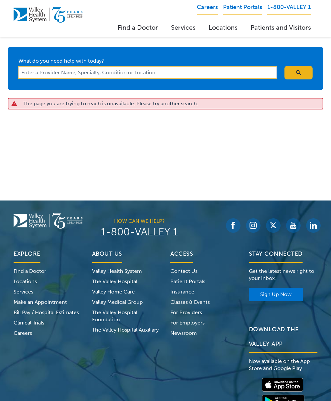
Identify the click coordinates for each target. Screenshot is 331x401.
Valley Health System (117, 271)
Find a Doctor (138, 27)
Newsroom (183, 333)
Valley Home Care (113, 292)
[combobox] (147, 72)
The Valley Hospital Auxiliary (125, 330)
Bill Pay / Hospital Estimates (46, 312)
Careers (23, 333)
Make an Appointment (40, 302)
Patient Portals (187, 281)
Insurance (182, 292)
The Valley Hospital (114, 281)
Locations (223, 27)
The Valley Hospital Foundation (114, 316)
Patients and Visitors (281, 27)
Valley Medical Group (117, 302)
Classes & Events (190, 302)
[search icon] (298, 72)
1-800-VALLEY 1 (139, 232)
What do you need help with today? (61, 61)
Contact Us (184, 271)
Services (183, 27)
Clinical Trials (29, 323)
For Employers (187, 323)
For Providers (186, 312)
